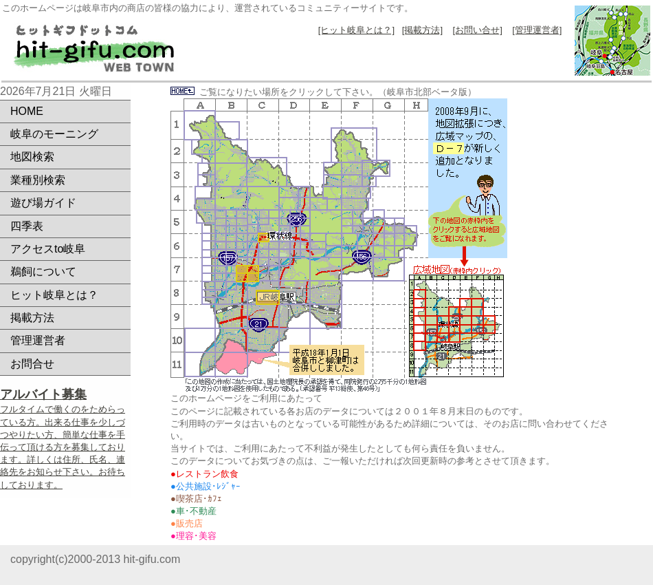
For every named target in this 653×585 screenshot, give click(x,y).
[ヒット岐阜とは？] (356, 30)
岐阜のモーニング (54, 134)
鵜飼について (43, 271)
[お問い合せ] (477, 30)
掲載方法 (32, 317)
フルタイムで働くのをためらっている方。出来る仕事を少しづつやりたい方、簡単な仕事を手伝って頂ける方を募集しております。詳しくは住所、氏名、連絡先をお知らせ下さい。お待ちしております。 (62, 446)
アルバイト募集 (43, 394)
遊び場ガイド (43, 203)
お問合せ (32, 364)
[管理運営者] (537, 30)
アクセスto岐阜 (47, 249)
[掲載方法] (422, 30)
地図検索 (32, 156)
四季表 (26, 226)
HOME (26, 111)
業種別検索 (37, 180)
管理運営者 (37, 340)
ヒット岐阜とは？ (54, 295)
